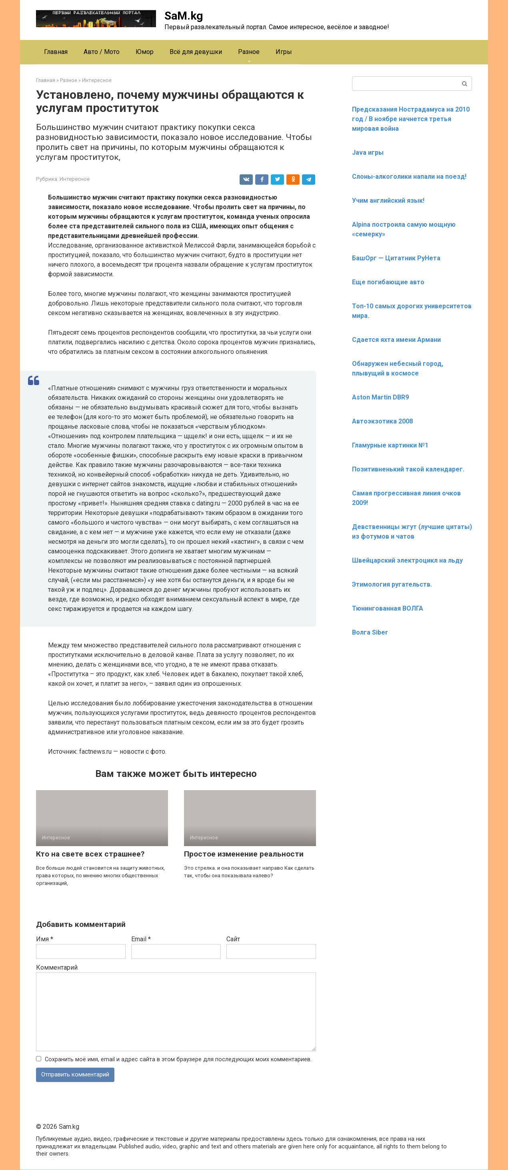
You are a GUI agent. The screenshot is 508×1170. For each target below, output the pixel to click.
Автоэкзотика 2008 (382, 421)
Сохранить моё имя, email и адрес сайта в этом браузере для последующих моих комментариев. (178, 1059)
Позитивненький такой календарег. (408, 469)
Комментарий (57, 967)
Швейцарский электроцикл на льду (407, 560)
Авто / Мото (102, 52)
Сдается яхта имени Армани (396, 339)
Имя (44, 939)
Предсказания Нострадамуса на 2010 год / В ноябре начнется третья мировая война (411, 119)
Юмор (145, 52)
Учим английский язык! (388, 200)
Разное (249, 52)
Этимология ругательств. (392, 584)
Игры (284, 52)
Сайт (233, 939)
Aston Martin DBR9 (380, 397)
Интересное (75, 179)
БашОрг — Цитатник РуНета (396, 258)
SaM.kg (183, 15)
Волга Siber (370, 632)
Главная (56, 52)
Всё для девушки (196, 52)
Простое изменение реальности (244, 854)
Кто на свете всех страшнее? (90, 854)
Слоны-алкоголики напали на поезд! (409, 176)
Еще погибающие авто (388, 282)
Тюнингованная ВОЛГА (387, 608)
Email (141, 939)
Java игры (368, 152)
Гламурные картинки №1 (390, 445)
